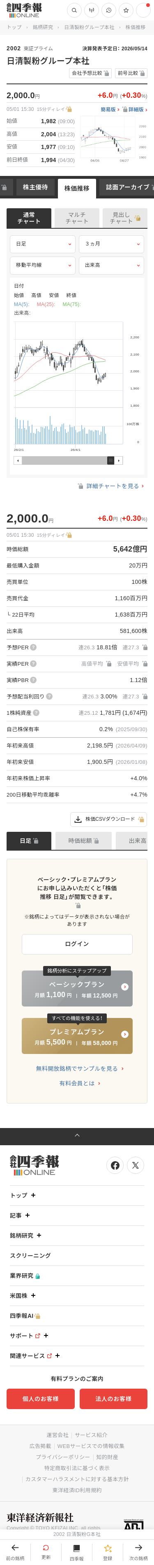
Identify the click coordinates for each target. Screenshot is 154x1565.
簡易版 (108, 110)
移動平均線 (42, 265)
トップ (14, 27)
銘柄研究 (43, 27)
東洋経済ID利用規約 (76, 1490)
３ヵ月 (111, 244)
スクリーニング (30, 1255)
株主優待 (35, 187)
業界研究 (25, 1275)
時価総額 (80, 841)
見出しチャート (121, 218)
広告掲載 (40, 1446)
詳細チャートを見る (107, 486)
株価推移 (77, 188)
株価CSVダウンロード (108, 819)
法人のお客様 (113, 1399)
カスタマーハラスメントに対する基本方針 (77, 1479)
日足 (42, 244)
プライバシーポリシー (63, 1457)
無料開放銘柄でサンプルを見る (77, 1068)
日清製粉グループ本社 (89, 27)
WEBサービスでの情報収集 (91, 1446)
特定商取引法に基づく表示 (77, 1468)
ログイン (77, 944)
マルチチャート (77, 218)
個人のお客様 (41, 1399)
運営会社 (57, 1435)
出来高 (111, 265)
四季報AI (25, 1316)
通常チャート (29, 218)
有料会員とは (77, 1083)
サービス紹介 (91, 1435)
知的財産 (107, 1457)
